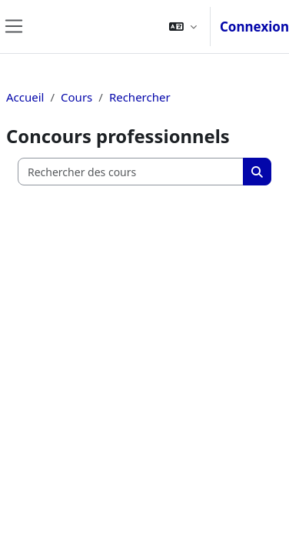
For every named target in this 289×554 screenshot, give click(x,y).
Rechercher (140, 97)
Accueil (25, 97)
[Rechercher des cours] (131, 172)
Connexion (254, 26)
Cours (76, 97)
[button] (183, 26)
